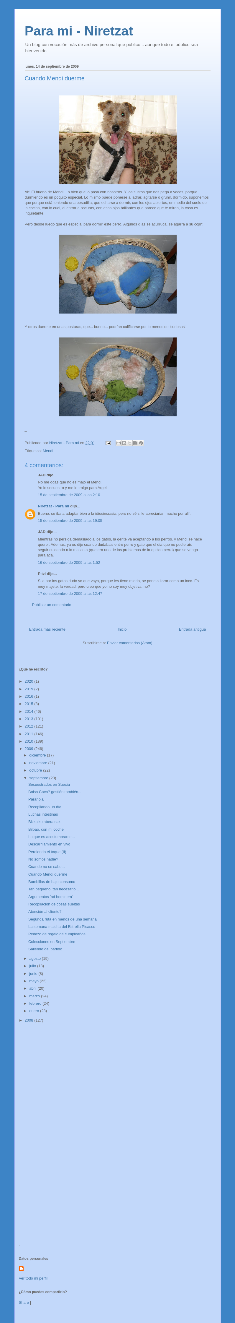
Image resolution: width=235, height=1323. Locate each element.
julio (33, 966)
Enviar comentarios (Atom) (129, 643)
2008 (29, 1020)
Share (24, 1302)
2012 (29, 726)
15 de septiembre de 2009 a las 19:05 (70, 520)
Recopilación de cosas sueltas (54, 904)
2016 (29, 696)
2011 (29, 734)
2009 (29, 748)
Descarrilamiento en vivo (49, 844)
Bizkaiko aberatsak (44, 821)
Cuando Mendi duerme (47, 874)
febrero (35, 1003)
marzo (35, 996)
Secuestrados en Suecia (49, 784)
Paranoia (36, 799)
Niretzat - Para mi (53, 506)
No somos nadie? (43, 859)
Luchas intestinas (43, 814)
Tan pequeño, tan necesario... (53, 889)
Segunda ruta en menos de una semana (62, 919)
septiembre (39, 778)
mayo (34, 981)
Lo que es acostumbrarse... (51, 837)
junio (33, 973)
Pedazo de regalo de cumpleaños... (58, 934)
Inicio (122, 629)
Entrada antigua (192, 629)
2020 (29, 681)
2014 (29, 711)
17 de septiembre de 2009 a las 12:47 (70, 593)
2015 (29, 704)
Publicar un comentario (51, 605)
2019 (29, 689)
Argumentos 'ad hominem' (50, 897)
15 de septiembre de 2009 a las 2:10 (69, 495)
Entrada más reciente (47, 629)
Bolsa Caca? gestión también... (54, 792)
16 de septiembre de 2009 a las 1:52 (69, 562)
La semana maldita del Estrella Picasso (61, 926)
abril (33, 988)
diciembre (38, 755)
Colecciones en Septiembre (51, 941)
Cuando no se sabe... (46, 866)
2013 (29, 719)
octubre (36, 770)
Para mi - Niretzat (79, 30)
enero (34, 1011)
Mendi (48, 451)
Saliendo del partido (45, 949)
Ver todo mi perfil (33, 1278)
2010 (29, 741)
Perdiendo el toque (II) (47, 852)
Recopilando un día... (46, 807)
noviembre (38, 763)
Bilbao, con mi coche (46, 829)
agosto (35, 958)
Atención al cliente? (45, 911)
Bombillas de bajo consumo (51, 881)
